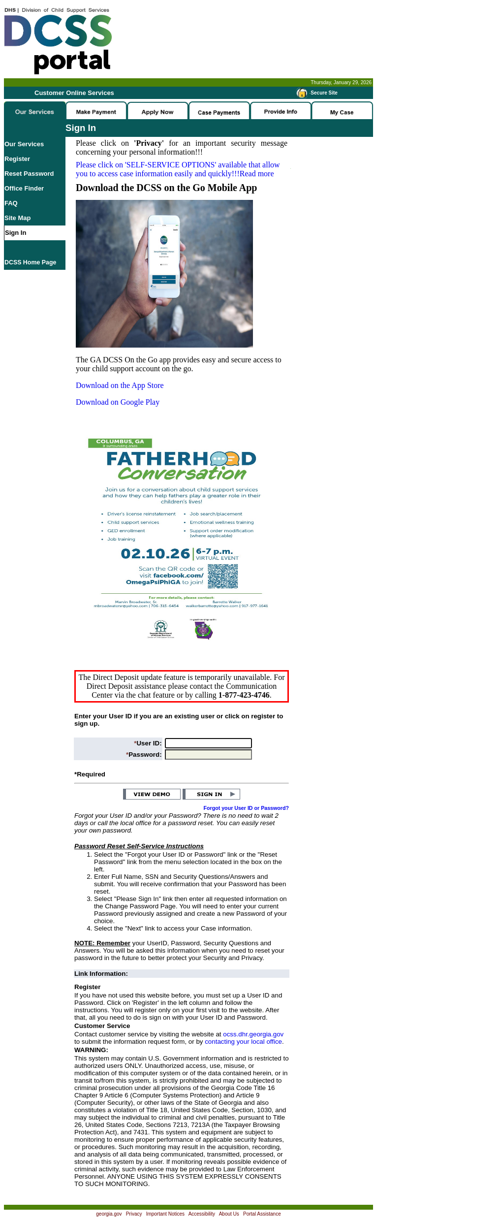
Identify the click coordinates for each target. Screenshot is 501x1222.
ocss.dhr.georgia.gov (253, 1034)
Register (17, 158)
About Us (229, 1214)
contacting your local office (243, 1041)
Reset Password (29, 173)
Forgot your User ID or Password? (246, 808)
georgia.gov (109, 1214)
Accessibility (201, 1214)
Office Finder (24, 188)
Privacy (134, 1214)
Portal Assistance (262, 1214)
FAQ (11, 203)
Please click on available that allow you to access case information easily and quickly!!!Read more (178, 169)
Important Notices (165, 1214)
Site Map (17, 218)
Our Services (24, 144)
